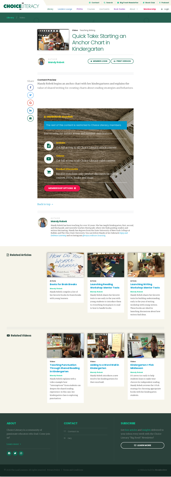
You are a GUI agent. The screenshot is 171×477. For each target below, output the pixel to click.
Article (53, 282)
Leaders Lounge (65, 9)
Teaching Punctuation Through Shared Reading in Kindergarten (64, 369)
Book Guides (119, 9)
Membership (150, 9)
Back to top (45, 204)
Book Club (149, 3)
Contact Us (71, 432)
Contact (94, 3)
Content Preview (46, 81)
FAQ (68, 439)
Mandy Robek (56, 63)
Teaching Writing (87, 31)
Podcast (164, 3)
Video (75, 31)
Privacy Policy (53, 471)
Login (164, 9)
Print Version (122, 62)
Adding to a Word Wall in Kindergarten (104, 367)
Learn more (14, 444)
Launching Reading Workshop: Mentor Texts (104, 286)
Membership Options (62, 189)
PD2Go (80, 9)
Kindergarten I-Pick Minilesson (142, 367)
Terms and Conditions (73, 471)
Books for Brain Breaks (63, 285)
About (134, 9)
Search (108, 3)
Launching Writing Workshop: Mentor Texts (145, 286)
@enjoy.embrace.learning (94, 236)
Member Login (99, 62)
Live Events (104, 9)
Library (50, 9)
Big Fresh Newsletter (127, 3)
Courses (91, 9)
